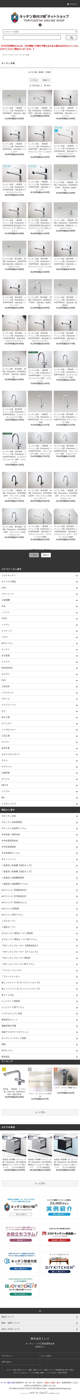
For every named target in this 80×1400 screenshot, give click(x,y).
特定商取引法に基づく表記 (64, 1370)
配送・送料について (35, 1370)
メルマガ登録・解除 (37, 1373)
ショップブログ (51, 1373)
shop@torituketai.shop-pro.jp (59, 1389)
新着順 (48, 72)
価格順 (41, 72)
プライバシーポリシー (20, 1373)
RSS (59, 1373)
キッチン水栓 (24, 55)
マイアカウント (7, 1356)
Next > (46, 80)
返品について (48, 1370)
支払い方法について (19, 1370)
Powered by (40, 1393)
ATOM (65, 1373)
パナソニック (13, 55)
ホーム (5, 55)
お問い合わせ (6, 1362)
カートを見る (46, 1356)
